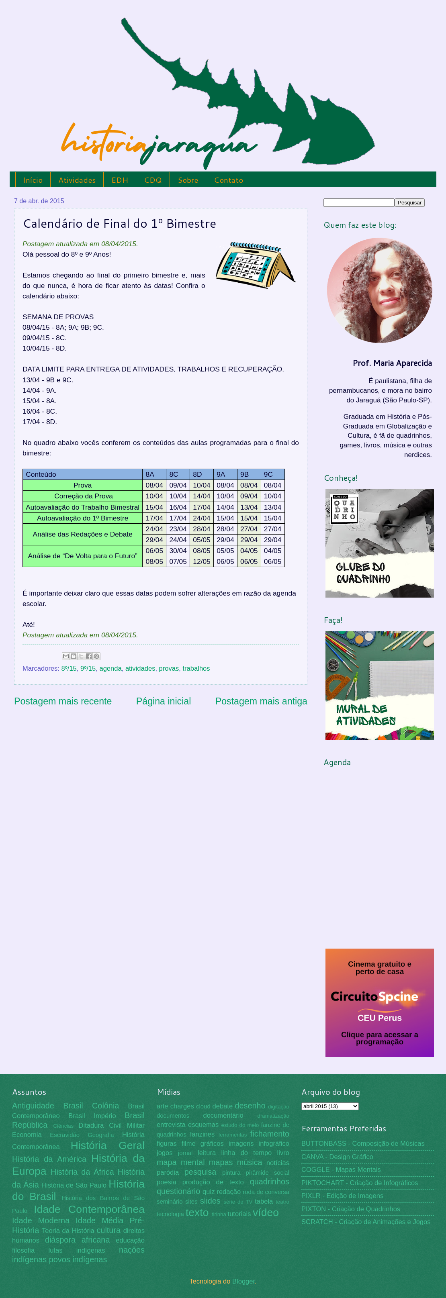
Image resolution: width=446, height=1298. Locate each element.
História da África (82, 1171)
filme (189, 1143)
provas (169, 668)
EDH (119, 179)
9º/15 (88, 668)
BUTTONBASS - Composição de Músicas (363, 1143)
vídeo (266, 1212)
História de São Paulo (73, 1185)
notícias (277, 1163)
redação (229, 1192)
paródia (168, 1172)
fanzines (202, 1134)
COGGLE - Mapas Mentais (341, 1170)
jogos (165, 1153)
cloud (203, 1106)
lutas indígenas (76, 1250)
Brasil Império (92, 1116)
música (249, 1162)
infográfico (274, 1143)
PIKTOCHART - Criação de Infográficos (359, 1183)
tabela (264, 1201)
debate (223, 1106)
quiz (209, 1192)
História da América (49, 1159)
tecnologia (170, 1214)
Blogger (243, 1281)
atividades (140, 668)
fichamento (269, 1133)
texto (197, 1212)
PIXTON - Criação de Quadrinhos (350, 1209)
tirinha (219, 1214)
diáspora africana (77, 1239)
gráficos (212, 1143)
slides (210, 1200)
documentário (223, 1115)
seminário (170, 1201)
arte (162, 1106)
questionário (178, 1191)
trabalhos (196, 668)
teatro (282, 1202)
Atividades (77, 179)
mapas (221, 1162)
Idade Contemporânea (89, 1209)
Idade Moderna (41, 1220)
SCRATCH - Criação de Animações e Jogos (366, 1222)
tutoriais (239, 1214)
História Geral (108, 1145)
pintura (231, 1172)
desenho (250, 1105)
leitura (207, 1153)
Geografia (101, 1135)
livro (283, 1153)
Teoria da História (68, 1231)
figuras (167, 1143)
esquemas (203, 1125)
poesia (166, 1182)
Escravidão (65, 1135)
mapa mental (181, 1162)
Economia (27, 1135)
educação (130, 1240)
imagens (241, 1143)
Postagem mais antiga (261, 701)
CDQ (153, 179)
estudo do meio (240, 1125)
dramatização (273, 1116)
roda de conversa (266, 1192)
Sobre (188, 179)
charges (182, 1106)
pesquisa (200, 1171)
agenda (110, 668)
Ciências (63, 1126)
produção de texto (213, 1182)
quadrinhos (269, 1181)
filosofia (23, 1250)
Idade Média (99, 1220)
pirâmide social (267, 1172)
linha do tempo (246, 1153)
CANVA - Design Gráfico (337, 1157)
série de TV (237, 1202)
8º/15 (69, 668)
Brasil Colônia (91, 1105)
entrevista (171, 1125)
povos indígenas (78, 1259)
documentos (173, 1115)
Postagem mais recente (63, 701)
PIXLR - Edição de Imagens (342, 1196)
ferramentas (233, 1135)
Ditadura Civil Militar (112, 1125)
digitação (278, 1107)
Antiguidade (33, 1105)
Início (33, 179)
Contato (228, 179)
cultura (108, 1230)
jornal (185, 1153)
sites (191, 1201)
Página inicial (163, 701)
